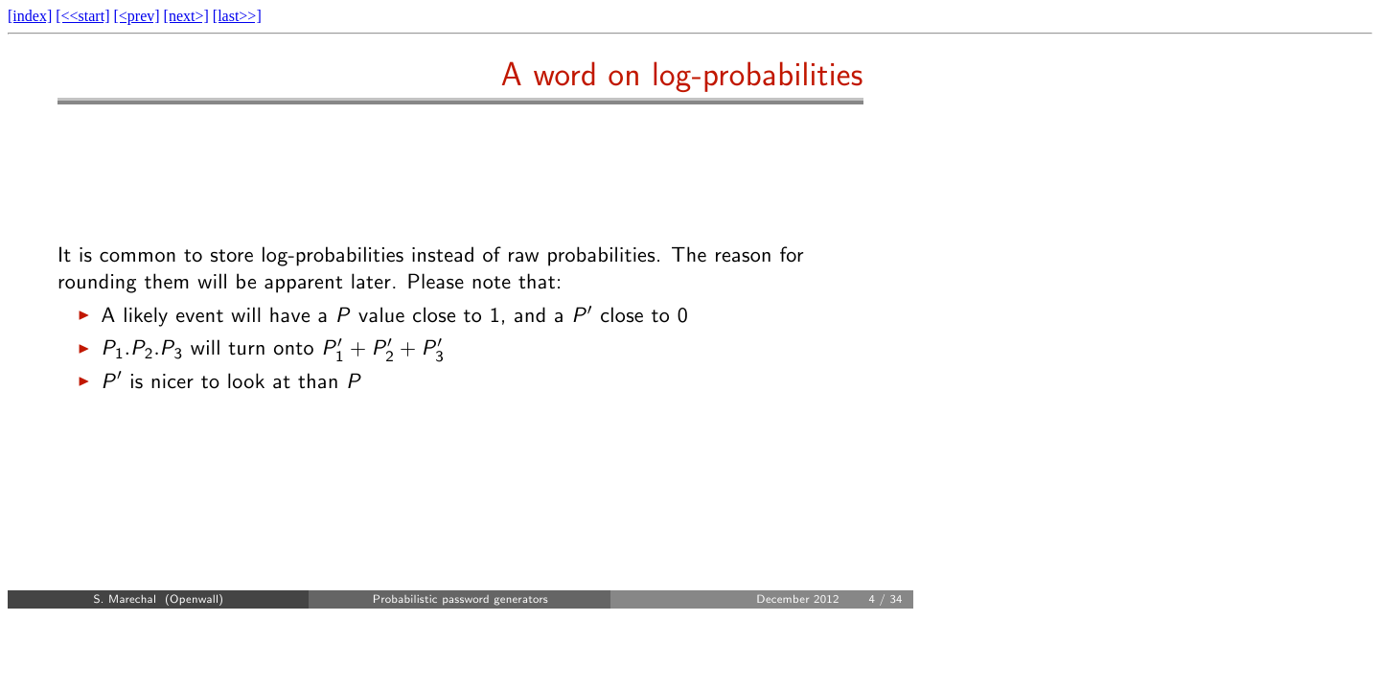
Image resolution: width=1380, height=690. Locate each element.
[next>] (186, 16)
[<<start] (82, 16)
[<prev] (136, 16)
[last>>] (237, 16)
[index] (30, 16)
